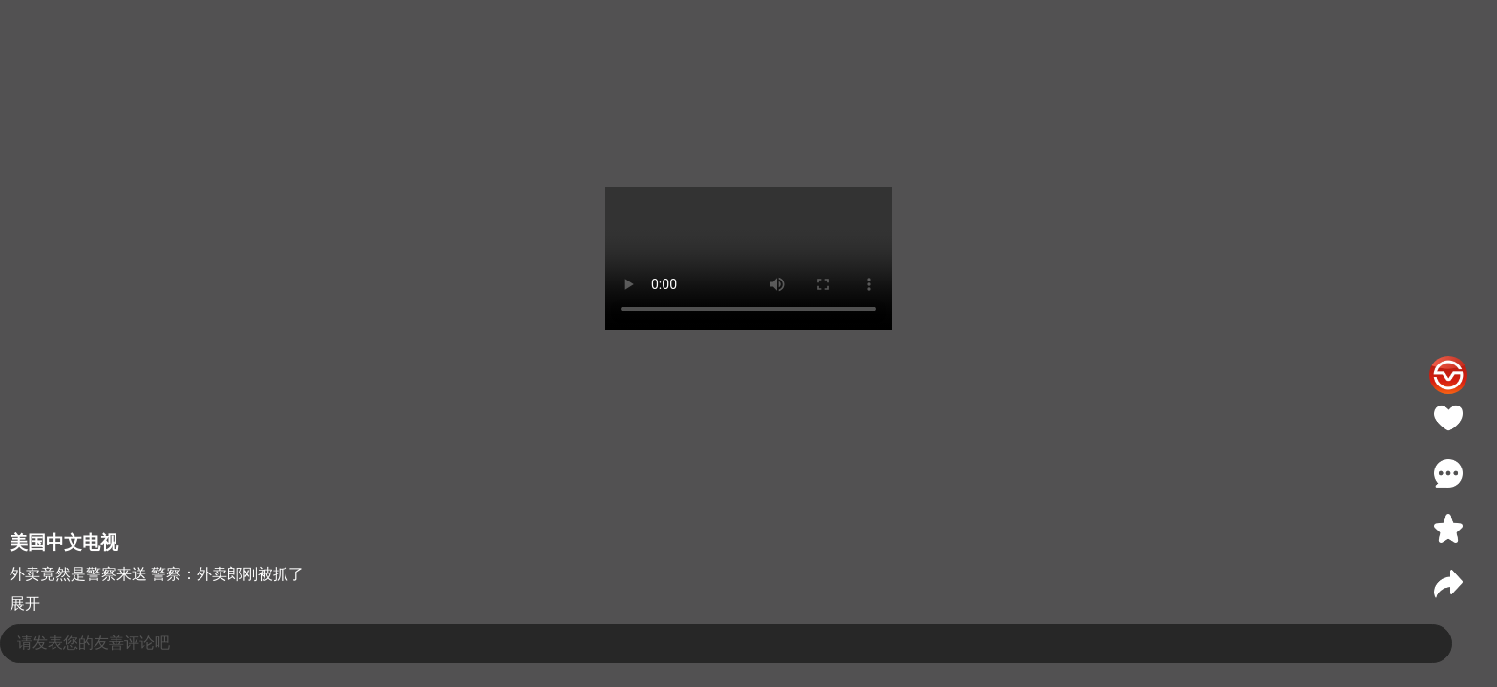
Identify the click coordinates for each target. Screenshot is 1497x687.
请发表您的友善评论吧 (93, 643)
